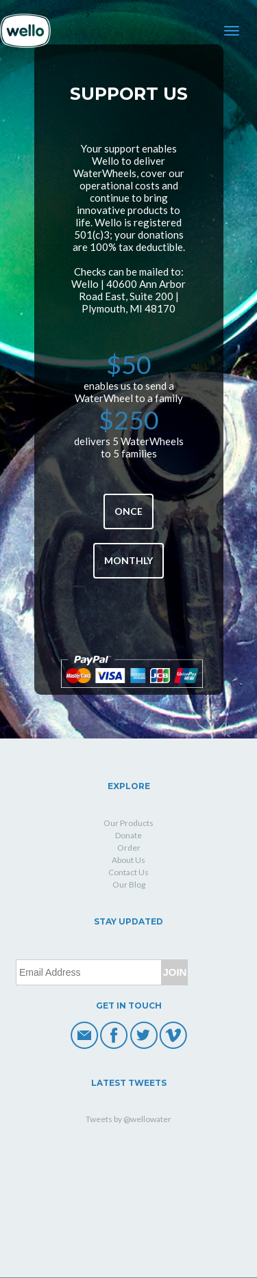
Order (128, 847)
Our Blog (128, 884)
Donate (128, 835)
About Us (128, 860)
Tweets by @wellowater (128, 1119)
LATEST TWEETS (129, 1083)
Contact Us (128, 872)
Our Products (128, 823)
